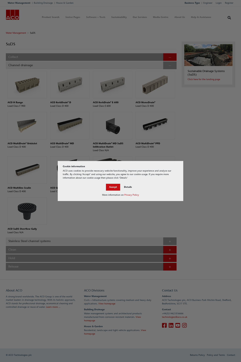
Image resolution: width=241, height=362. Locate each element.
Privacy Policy (131, 194)
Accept (113, 187)
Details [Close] (128, 187)
